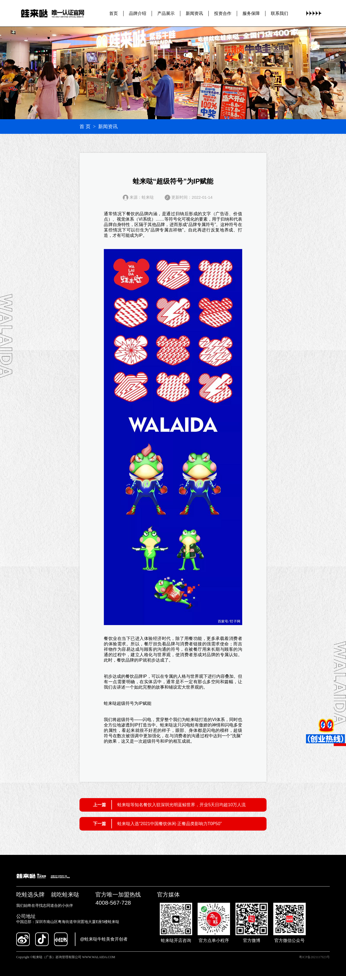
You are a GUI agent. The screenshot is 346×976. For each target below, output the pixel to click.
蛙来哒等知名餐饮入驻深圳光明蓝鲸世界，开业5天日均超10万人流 (181, 804)
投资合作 (222, 13)
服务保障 (251, 13)
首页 (113, 13)
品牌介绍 (137, 13)
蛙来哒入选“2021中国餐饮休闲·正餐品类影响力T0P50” (169, 823)
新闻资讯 (194, 13)
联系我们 (279, 13)
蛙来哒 (110, 703)
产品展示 (166, 13)
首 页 (85, 126)
